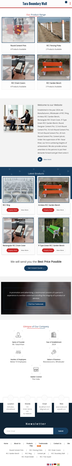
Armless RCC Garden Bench (49, 205)
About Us (17, 443)
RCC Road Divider (28, 457)
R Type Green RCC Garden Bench (51, 245)
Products (29, 443)
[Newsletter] (28, 431)
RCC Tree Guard (45, 457)
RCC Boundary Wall (58, 453)
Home (6, 443)
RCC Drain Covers (18, 83)
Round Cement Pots (18, 46)
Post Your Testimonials (36, 304)
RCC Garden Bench (53, 83)
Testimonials (43, 443)
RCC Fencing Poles (53, 46)
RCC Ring (6, 205)
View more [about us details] (47, 159)
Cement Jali (41, 453)
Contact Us (57, 443)
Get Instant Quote (36, 268)
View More (24, 210)
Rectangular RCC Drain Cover (14, 245)
